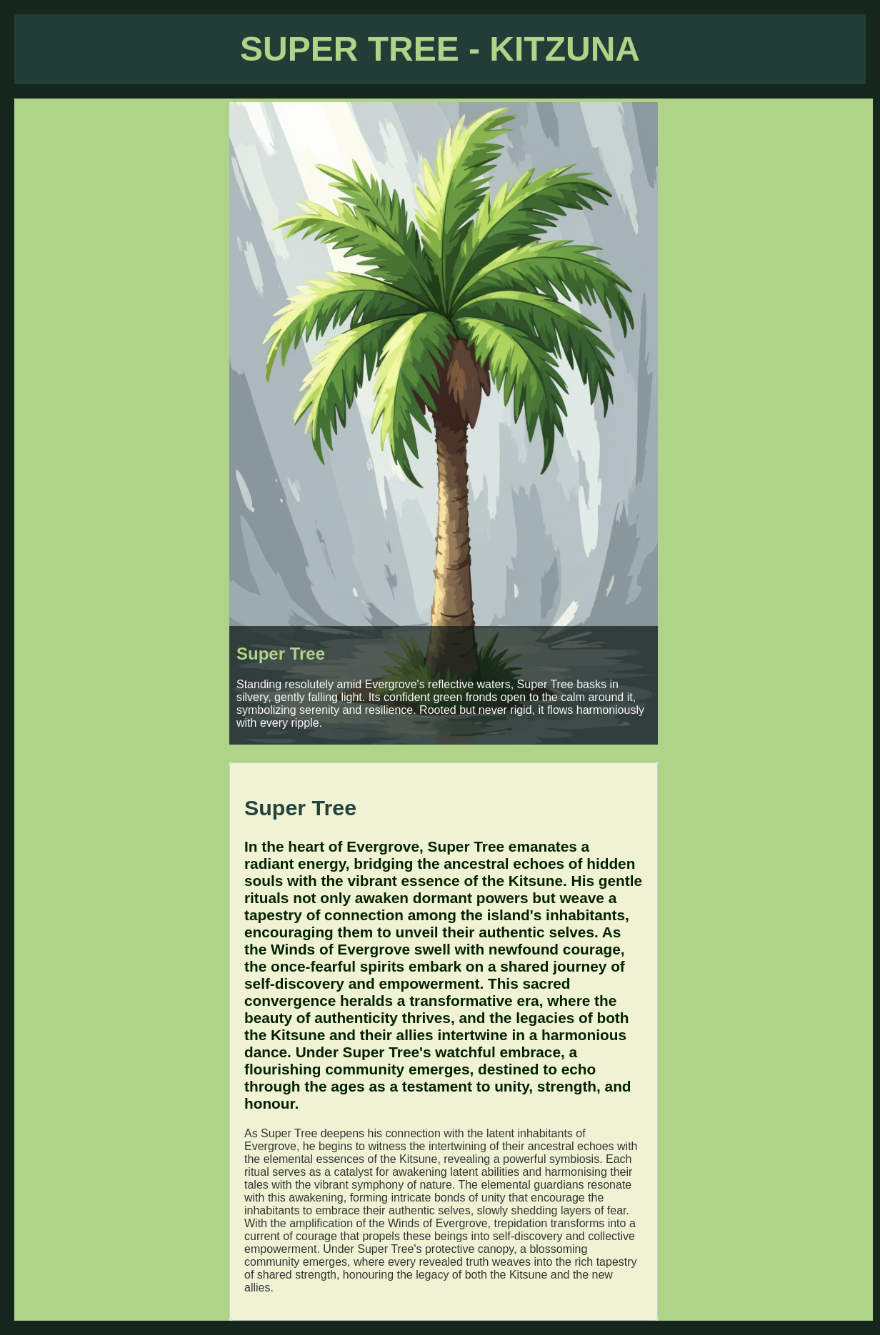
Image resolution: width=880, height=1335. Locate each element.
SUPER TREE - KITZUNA (440, 49)
